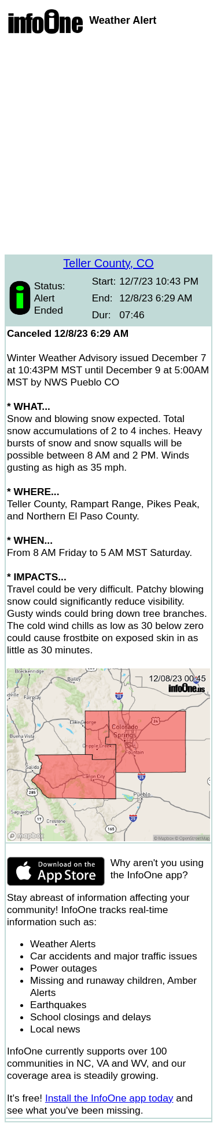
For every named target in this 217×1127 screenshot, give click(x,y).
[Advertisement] (108, 146)
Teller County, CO (108, 263)
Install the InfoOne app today (109, 1098)
